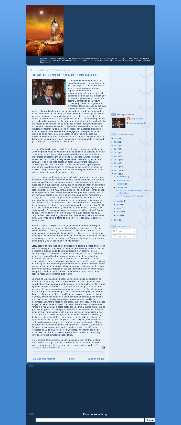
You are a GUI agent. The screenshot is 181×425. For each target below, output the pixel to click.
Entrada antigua (96, 359)
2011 (116, 170)
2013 (116, 163)
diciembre (121, 177)
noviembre (122, 180)
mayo (119, 211)
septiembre (122, 187)
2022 (116, 142)
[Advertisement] (132, 88)
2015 (116, 156)
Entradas (118, 231)
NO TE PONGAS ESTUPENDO (130, 196)
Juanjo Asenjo (137, 119)
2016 (116, 152)
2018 (116, 145)
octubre (120, 184)
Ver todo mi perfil (138, 123)
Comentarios (120, 236)
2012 (116, 167)
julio (119, 204)
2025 (116, 138)
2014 (116, 160)
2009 (116, 220)
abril (119, 215)
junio (119, 208)
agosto (120, 201)
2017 (116, 149)
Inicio (71, 359)
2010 (116, 174)
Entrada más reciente (44, 359)
